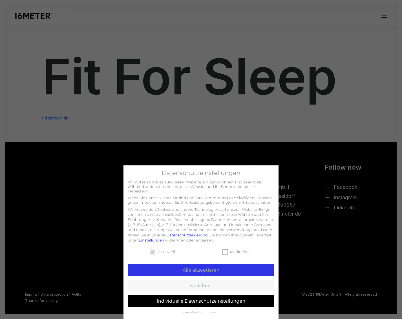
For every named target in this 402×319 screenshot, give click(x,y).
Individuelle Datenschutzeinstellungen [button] (201, 301)
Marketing (235, 251)
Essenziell (162, 251)
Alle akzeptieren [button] (201, 270)
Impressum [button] (212, 312)
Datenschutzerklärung (187, 235)
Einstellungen (151, 240)
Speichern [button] (201, 285)
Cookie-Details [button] (192, 312)
